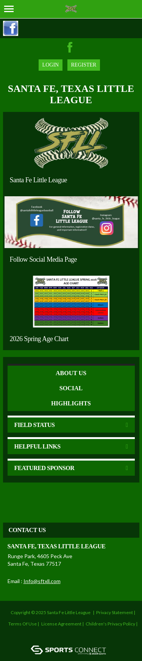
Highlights (71, 403)
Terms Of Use (22, 624)
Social (71, 388)
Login (50, 65)
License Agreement (61, 624)
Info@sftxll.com (42, 581)
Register (84, 65)
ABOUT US (71, 373)
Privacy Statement (114, 612)
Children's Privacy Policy (110, 624)
